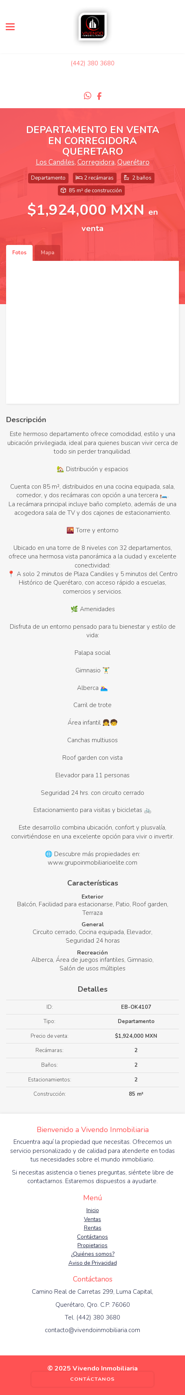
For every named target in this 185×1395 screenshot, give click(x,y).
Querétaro (133, 162)
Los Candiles (55, 162)
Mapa (47, 252)
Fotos (19, 252)
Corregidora (96, 162)
